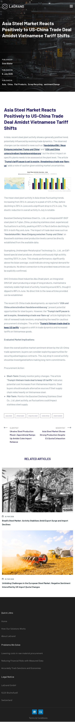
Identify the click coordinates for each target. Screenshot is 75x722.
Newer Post (52, 433)
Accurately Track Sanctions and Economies (21, 668)
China (10, 84)
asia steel (9, 416)
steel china (45, 416)
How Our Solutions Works (13, 628)
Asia (4, 84)
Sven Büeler (7, 63)
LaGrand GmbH (8, 685)
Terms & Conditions (38, 718)
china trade (20, 416)
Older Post (23, 435)
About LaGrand (8, 636)
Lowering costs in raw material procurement (22, 653)
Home (4, 621)
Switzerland (6, 700)
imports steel (33, 416)
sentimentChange (52, 84)
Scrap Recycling (35, 84)
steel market (58, 416)
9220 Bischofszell (9, 692)
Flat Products (20, 84)
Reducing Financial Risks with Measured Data (22, 660)
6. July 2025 (7, 74)
